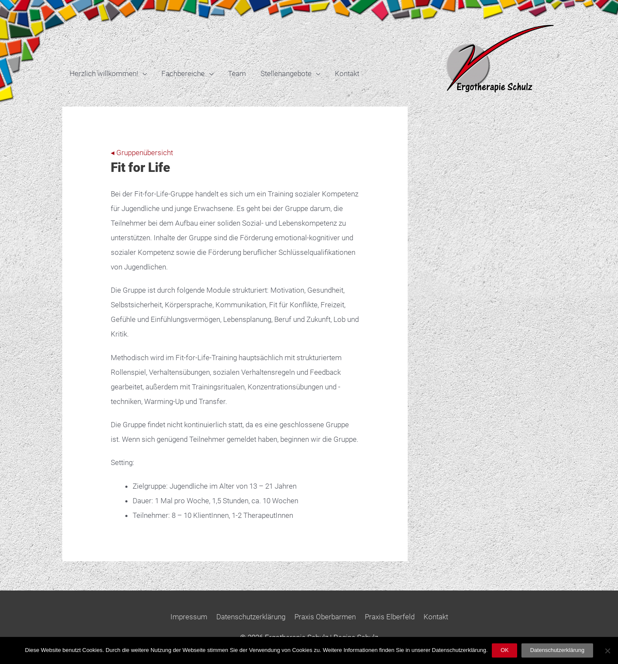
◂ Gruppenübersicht (142, 152)
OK (504, 650)
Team (237, 73)
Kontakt (347, 73)
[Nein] (607, 650)
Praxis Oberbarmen (325, 616)
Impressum (188, 616)
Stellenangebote (286, 73)
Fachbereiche (183, 73)
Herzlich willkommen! (104, 73)
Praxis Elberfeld (390, 616)
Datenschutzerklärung (250, 616)
